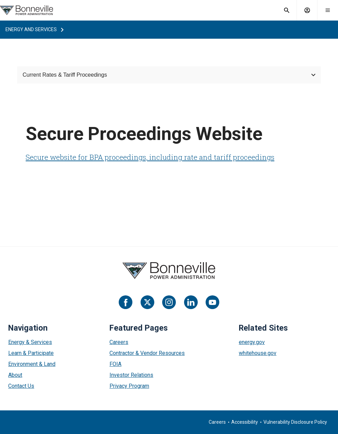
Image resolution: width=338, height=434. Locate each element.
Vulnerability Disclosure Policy (295, 422)
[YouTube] (212, 302)
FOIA (115, 364)
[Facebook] (125, 302)
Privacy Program (129, 386)
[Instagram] (169, 302)
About (15, 375)
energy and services (31, 29)
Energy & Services (30, 342)
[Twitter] (147, 302)
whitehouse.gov (257, 353)
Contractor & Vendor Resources (147, 353)
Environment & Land (31, 364)
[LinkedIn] (190, 302)
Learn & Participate (31, 353)
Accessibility (244, 422)
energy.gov (252, 342)
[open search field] (286, 10)
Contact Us (21, 386)
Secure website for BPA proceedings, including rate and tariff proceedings (150, 157)
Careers (118, 342)
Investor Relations (131, 375)
